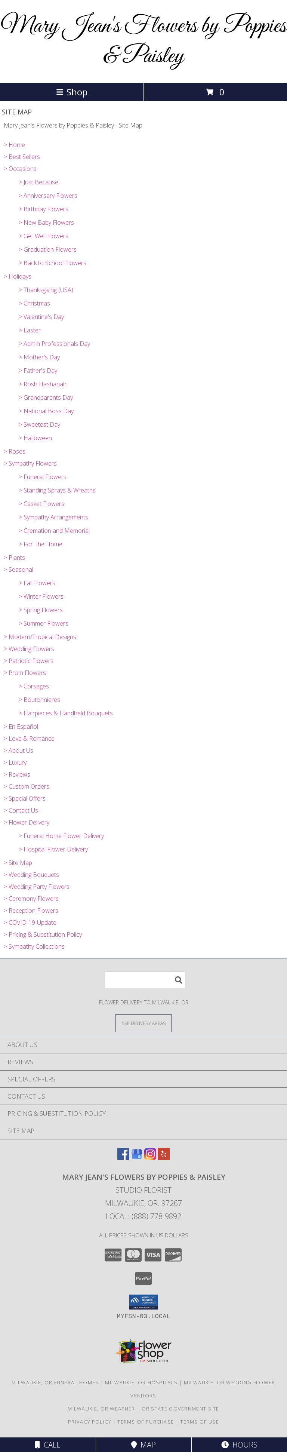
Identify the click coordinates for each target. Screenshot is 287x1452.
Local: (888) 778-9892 (143, 1216)
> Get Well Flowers (43, 236)
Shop (71, 92)
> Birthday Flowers (43, 209)
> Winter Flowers (41, 596)
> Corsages (34, 686)
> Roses (14, 451)
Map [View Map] (143, 1445)
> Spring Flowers (41, 610)
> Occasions (20, 169)
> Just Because (38, 182)
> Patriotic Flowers (28, 661)
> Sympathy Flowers (30, 463)
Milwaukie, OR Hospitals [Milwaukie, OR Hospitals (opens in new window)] (141, 1382)
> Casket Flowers (41, 504)
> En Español (21, 726)
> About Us (18, 750)
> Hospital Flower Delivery (53, 849)
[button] (143, 1302)
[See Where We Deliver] (143, 1022)
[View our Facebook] (123, 1157)
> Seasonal (18, 569)
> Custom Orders (26, 786)
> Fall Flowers (37, 583)
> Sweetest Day (39, 424)
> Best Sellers (22, 157)
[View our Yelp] (164, 1157)
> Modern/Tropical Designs (40, 637)
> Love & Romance (29, 738)
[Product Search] (145, 979)
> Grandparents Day (46, 397)
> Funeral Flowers (43, 477)
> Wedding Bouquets (31, 875)
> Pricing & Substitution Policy (43, 934)
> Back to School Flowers (52, 263)
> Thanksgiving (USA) (46, 290)
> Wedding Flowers (29, 649)
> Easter (30, 330)
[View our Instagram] (150, 1157)
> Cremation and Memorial (54, 531)
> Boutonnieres (39, 700)
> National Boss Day (46, 411)
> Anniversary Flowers (48, 195)
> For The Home (40, 544)
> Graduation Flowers (48, 249)
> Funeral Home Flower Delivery (61, 836)
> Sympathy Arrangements (53, 517)
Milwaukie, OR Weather (101, 1408)
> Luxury (15, 762)
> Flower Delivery (26, 822)
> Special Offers (25, 798)
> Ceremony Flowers (31, 898)
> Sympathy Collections (34, 946)
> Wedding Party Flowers (37, 886)
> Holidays (17, 276)
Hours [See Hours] (239, 1445)
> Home (14, 145)
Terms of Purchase (145, 1421)
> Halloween (35, 438)
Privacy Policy (89, 1421)
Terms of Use (199, 1421)
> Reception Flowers (31, 910)
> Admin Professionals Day (54, 344)
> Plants (14, 557)
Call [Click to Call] (47, 1445)
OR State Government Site (180, 1408)
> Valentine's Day (41, 317)
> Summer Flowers (43, 623)
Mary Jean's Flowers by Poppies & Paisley (143, 41)
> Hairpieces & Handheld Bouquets (66, 713)
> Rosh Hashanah (43, 384)
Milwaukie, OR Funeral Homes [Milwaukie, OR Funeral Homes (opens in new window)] (55, 1382)
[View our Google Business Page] (137, 1157)
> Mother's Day (39, 357)
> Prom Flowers (25, 673)
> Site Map (18, 863)
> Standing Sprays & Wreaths (57, 490)
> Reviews (17, 774)
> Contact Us (21, 810)
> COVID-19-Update (30, 922)
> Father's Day (38, 370)
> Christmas (34, 303)
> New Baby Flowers (46, 222)
